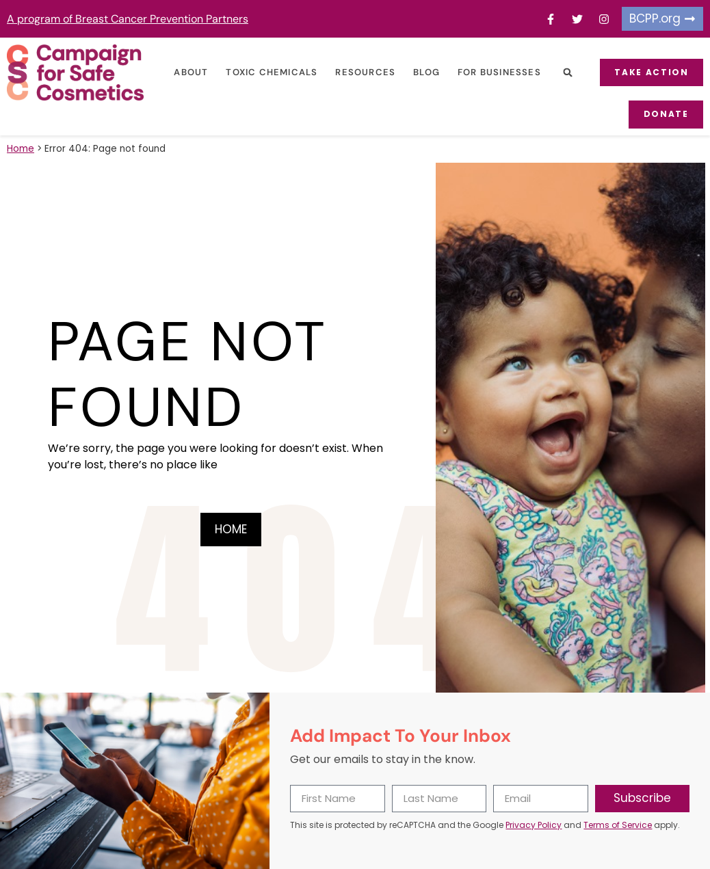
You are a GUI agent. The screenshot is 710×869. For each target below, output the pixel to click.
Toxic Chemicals (269, 72)
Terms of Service (617, 824)
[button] (564, 73)
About (188, 72)
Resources (362, 72)
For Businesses (496, 72)
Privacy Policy (533, 824)
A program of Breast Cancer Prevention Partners (127, 19)
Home (20, 148)
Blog (423, 72)
